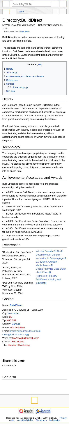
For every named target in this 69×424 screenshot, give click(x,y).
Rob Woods (18, 341)
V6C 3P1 (11, 320)
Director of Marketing (19, 345)
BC (10, 317)
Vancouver (13, 313)
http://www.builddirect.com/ (25, 338)
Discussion (13, 12)
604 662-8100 (17, 327)
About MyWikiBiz (25, 420)
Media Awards (43, 265)
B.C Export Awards (45, 262)
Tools (63, 12)
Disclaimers (41, 420)
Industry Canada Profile (48, 251)
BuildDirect (24, 31)
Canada (16, 324)
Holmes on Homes (45, 276)
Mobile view (55, 420)
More (21, 11)
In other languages (55, 12)
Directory (6, 12)
